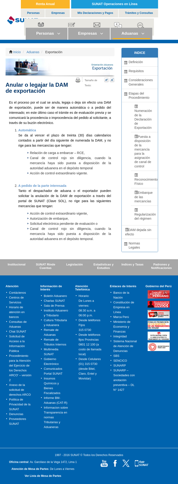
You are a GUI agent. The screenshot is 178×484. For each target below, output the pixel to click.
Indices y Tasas (132, 264)
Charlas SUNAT (54, 300)
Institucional (16, 264)
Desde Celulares (90, 359)
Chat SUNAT (17, 331)
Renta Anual (45, 4)
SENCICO (120, 360)
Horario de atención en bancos (17, 312)
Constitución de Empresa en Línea (123, 307)
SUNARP (119, 365)
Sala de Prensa (54, 305)
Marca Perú (121, 317)
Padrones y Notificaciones (161, 266)
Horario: (84, 296)
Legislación (74, 264)
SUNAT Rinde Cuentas (45, 266)
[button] (46, 34)
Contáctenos (17, 292)
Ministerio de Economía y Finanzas (121, 326)
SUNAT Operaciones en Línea (114, 4)
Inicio (17, 52)
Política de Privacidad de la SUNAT (20, 404)
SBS (116, 356)
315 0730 (85, 330)
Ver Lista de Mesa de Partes (43, 476)
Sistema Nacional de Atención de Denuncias (125, 346)
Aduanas (32, 52)
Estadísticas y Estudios (103, 266)
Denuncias (16, 414)
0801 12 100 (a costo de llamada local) (90, 349)
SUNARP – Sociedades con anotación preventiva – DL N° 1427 (124, 380)
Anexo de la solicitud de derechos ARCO (20, 389)
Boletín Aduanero (55, 296)
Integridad (120, 336)
